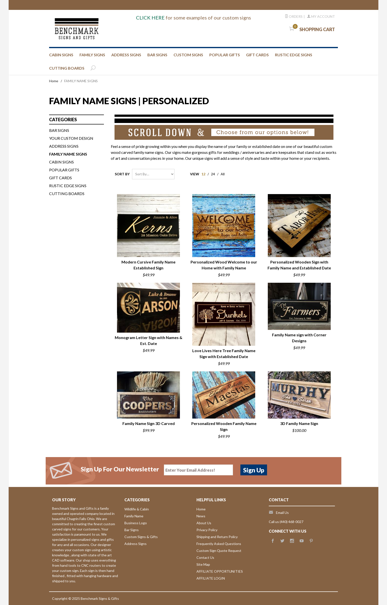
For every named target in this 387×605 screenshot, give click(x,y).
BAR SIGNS (157, 54)
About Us (203, 523)
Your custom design (71, 138)
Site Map (203, 564)
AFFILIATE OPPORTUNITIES (219, 571)
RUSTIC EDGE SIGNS (293, 54)
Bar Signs (131, 530)
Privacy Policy (206, 530)
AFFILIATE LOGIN (210, 578)
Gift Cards (60, 177)
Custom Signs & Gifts (141, 537)
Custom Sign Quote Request (218, 550)
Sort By (122, 174)
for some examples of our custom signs (193, 17)
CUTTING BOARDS (66, 68)
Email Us (282, 512)
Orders (294, 16)
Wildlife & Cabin (136, 509)
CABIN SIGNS (61, 54)
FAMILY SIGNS (92, 54)
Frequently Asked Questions (218, 544)
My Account (321, 16)
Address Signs (135, 544)
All (223, 174)
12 (203, 174)
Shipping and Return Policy (217, 537)
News (200, 516)
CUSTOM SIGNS (188, 54)
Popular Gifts (224, 54)
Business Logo (135, 523)
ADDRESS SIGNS (126, 54)
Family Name (133, 516)
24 (213, 174)
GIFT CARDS (257, 54)
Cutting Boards (66, 193)
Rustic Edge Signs (67, 185)
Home (53, 81)
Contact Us (205, 557)
